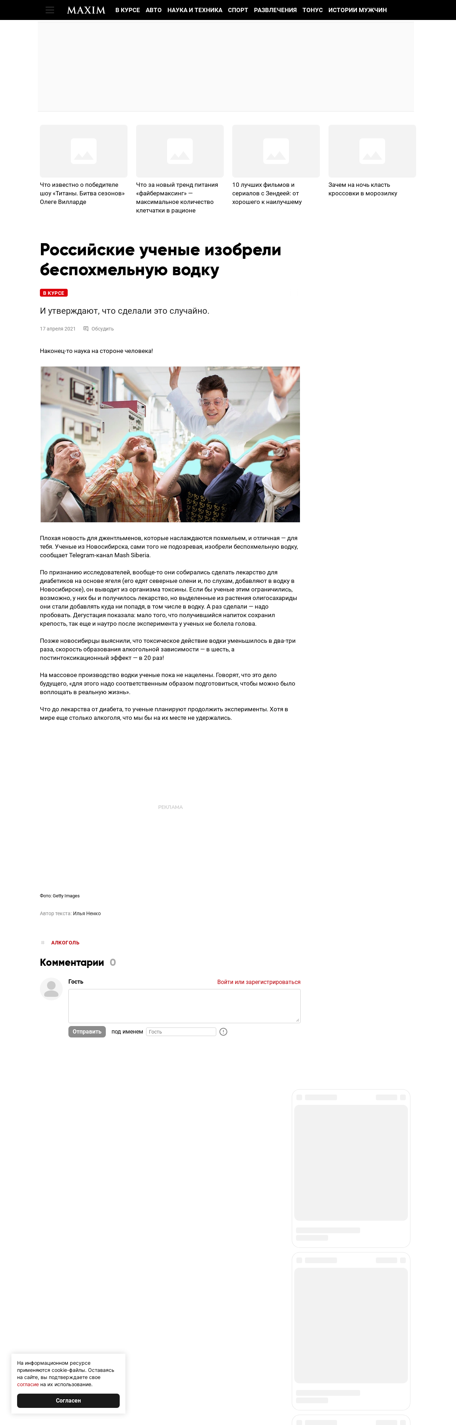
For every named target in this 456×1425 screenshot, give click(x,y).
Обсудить (98, 329)
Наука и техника (194, 10)
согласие (28, 1384)
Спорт (238, 10)
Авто (154, 10)
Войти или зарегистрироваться (259, 982)
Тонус (312, 10)
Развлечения (275, 10)
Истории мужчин (357, 10)
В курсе (127, 10)
